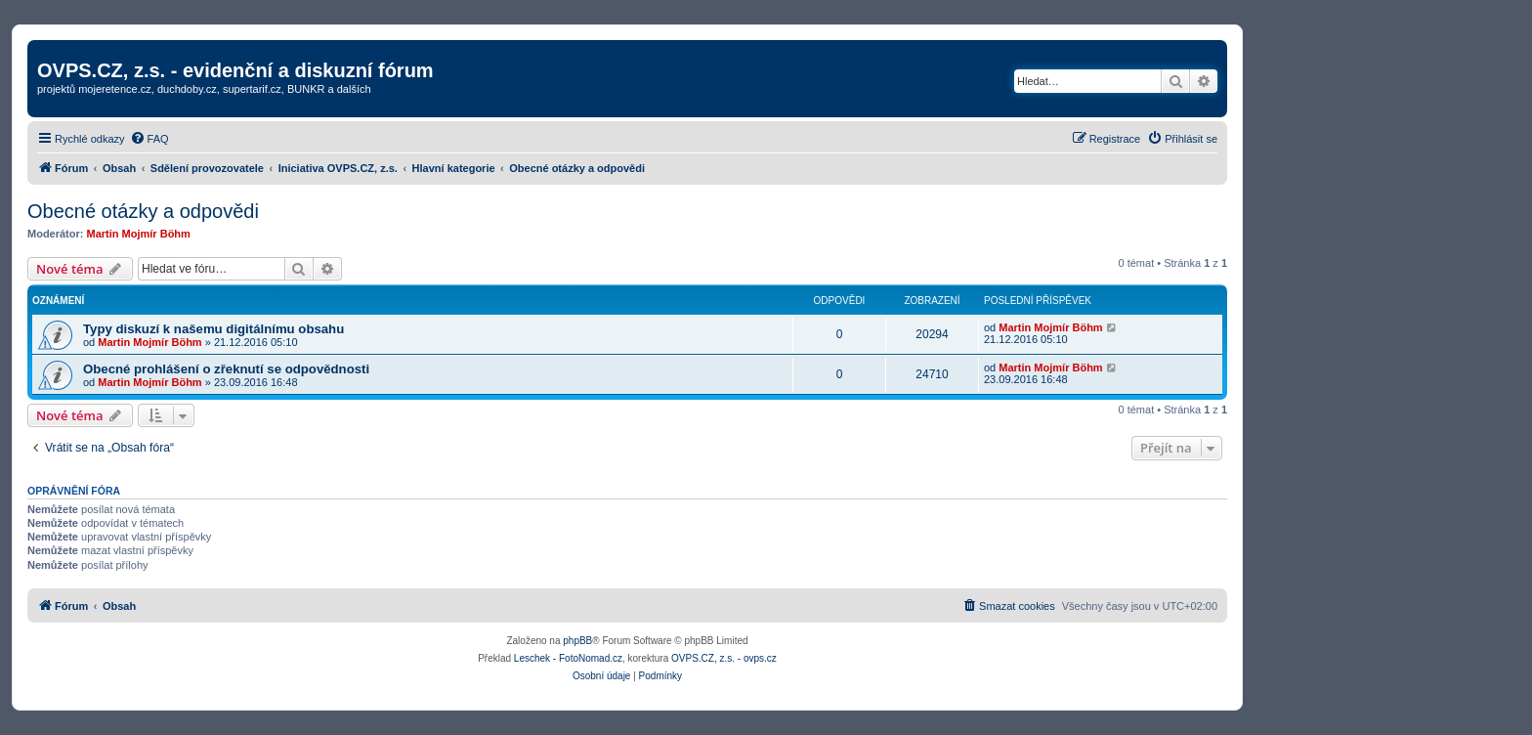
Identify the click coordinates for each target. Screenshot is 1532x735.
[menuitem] (149, 139)
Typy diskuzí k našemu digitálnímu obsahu (213, 329)
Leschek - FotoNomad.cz (568, 658)
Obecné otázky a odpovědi (143, 211)
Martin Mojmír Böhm (139, 233)
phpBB (577, 640)
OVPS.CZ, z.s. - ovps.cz (724, 658)
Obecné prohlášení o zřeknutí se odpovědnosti (226, 369)
